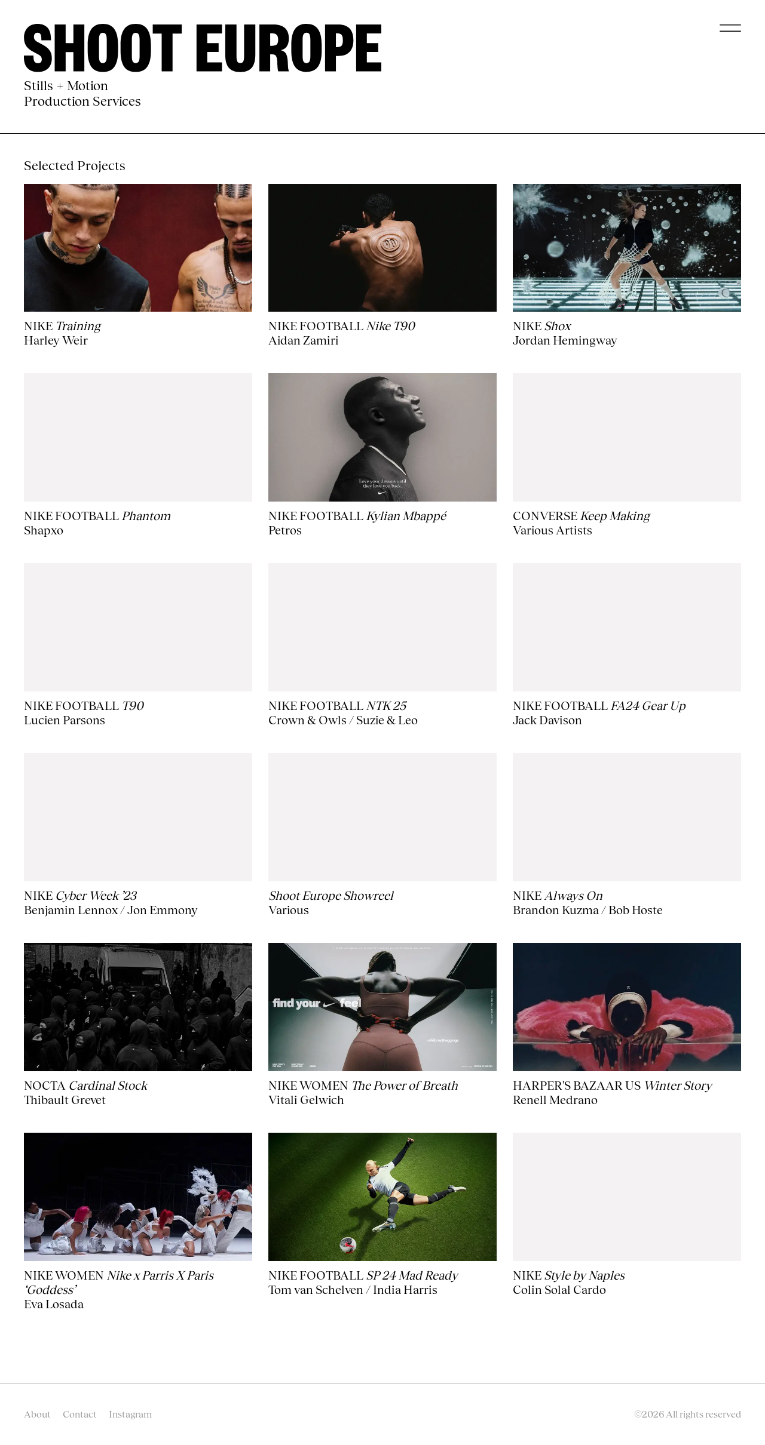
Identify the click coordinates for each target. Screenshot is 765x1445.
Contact (80, 1414)
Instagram (130, 1414)
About (37, 1414)
